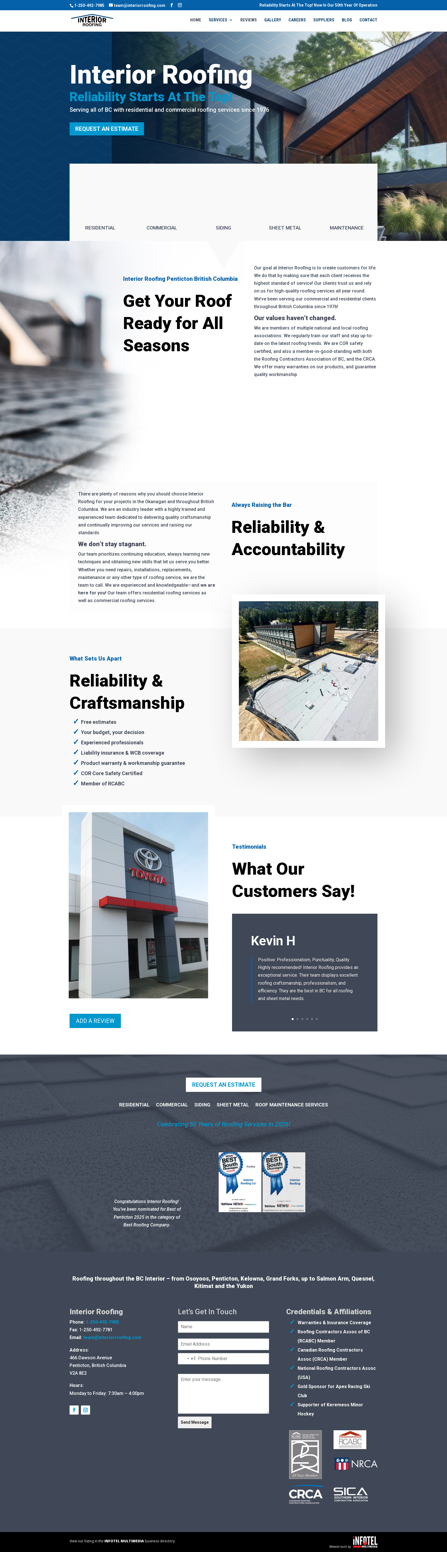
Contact (368, 20)
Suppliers (323, 20)
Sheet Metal (285, 228)
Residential (100, 228)
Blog (347, 20)
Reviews (248, 20)
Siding (223, 228)
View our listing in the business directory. (123, 1541)
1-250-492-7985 (89, 5)
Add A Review (95, 1020)
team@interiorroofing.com (112, 1337)
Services (218, 20)
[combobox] (187, 1358)
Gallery (272, 20)
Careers (297, 20)
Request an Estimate (106, 128)
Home (195, 20)
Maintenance (347, 228)
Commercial (162, 228)
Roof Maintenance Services (291, 1105)
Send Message (195, 1422)
